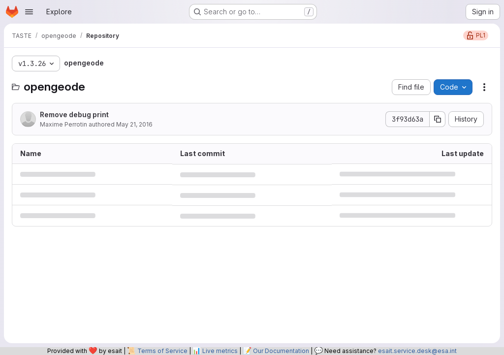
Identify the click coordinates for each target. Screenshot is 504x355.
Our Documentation (281, 351)
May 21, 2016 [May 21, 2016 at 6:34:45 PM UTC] (134, 124)
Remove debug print (74, 114)
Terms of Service (162, 351)
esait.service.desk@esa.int (417, 351)
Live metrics (220, 351)
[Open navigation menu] (29, 12)
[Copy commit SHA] (437, 119)
